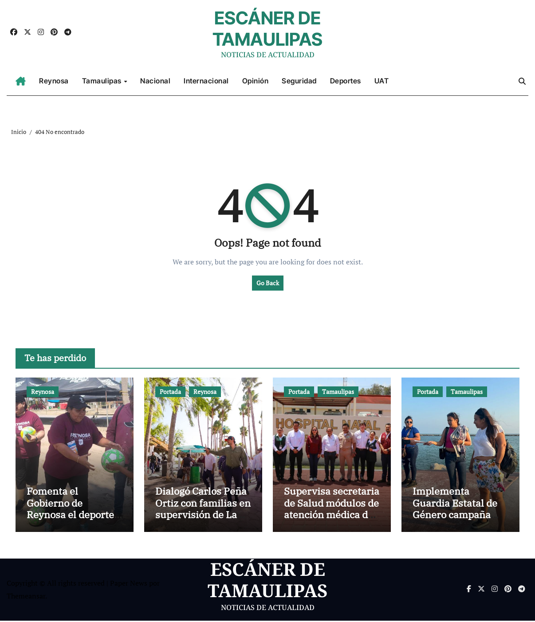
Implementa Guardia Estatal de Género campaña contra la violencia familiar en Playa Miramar (455, 521)
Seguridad (299, 80)
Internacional (206, 80)
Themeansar (26, 597)
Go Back (267, 283)
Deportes (345, 80)
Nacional (155, 80)
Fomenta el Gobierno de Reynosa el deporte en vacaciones (70, 510)
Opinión (255, 80)
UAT (381, 80)
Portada (170, 391)
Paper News (128, 584)
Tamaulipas (102, 80)
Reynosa (54, 80)
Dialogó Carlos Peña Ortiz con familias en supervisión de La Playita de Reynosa (203, 510)
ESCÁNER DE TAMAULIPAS (267, 28)
